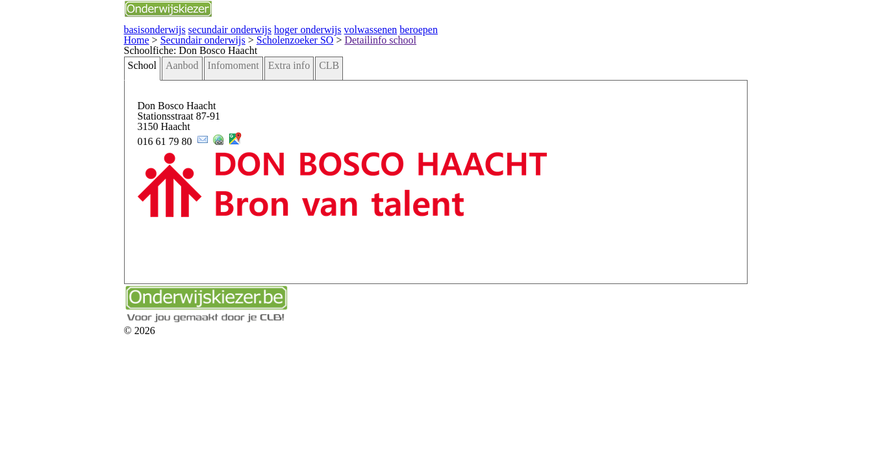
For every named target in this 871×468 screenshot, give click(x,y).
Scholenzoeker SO (190, 37)
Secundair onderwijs (113, 37)
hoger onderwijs (201, 28)
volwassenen (254, 28)
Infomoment (141, 78)
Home (57, 37)
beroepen (296, 28)
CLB (222, 78)
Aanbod (97, 78)
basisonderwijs (72, 28)
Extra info (188, 78)
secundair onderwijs (135, 28)
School (62, 78)
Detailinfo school (262, 37)
